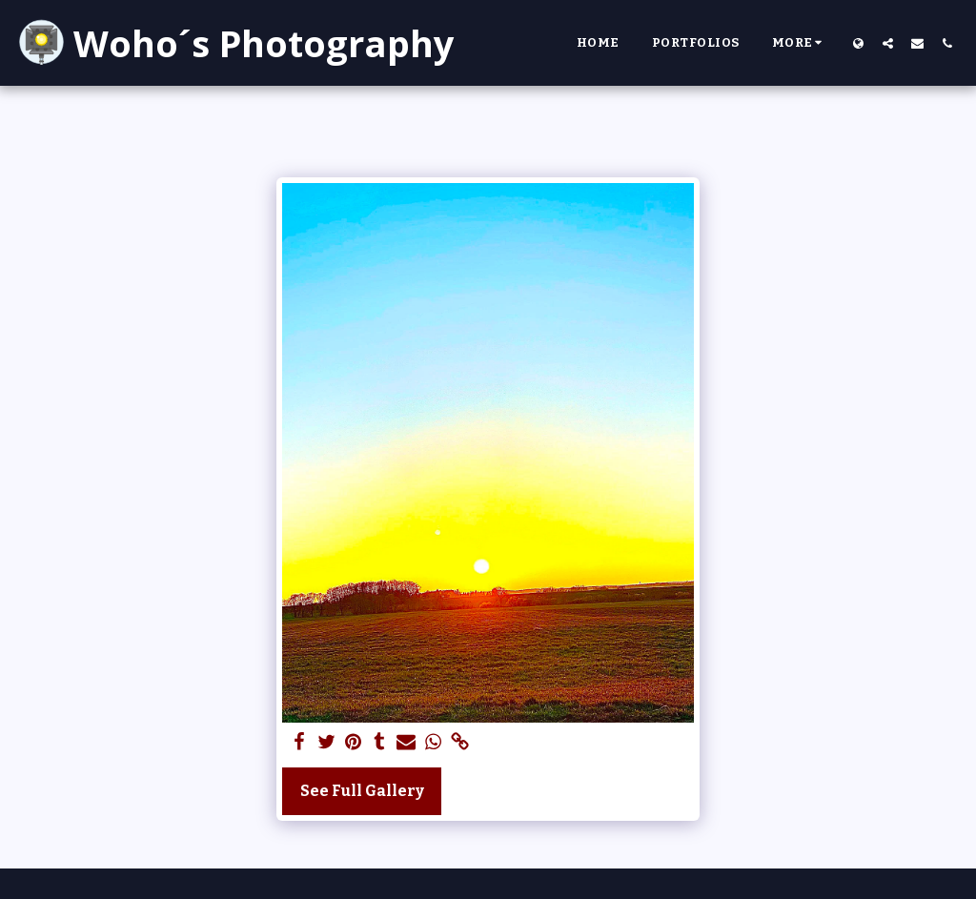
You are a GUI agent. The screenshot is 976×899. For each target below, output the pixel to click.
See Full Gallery (362, 791)
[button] (888, 43)
